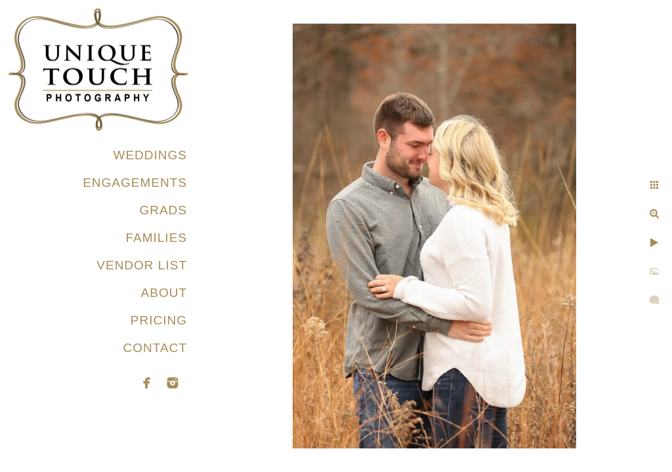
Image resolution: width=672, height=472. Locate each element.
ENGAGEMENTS (135, 182)
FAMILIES (156, 238)
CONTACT (155, 348)
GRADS (163, 210)
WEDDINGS (151, 155)
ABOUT (164, 293)
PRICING (159, 320)
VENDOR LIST (141, 265)
